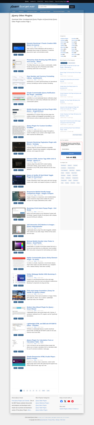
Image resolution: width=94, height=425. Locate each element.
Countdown (63, 167)
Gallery (62, 43)
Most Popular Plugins (45, 11)
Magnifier (78, 170)
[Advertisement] (34, 32)
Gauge (70, 180)
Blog (69, 11)
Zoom (73, 56)
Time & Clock (74, 54)
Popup (62, 177)
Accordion (74, 38)
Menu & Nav (63, 47)
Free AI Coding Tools (62, 1)
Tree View (73, 182)
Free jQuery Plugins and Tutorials (23, 6)
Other (35, 46)
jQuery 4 (69, 165)
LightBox (62, 45)
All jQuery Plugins (64, 38)
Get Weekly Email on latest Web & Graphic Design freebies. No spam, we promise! (71, 144)
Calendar (68, 172)
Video (78, 182)
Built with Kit (71, 157)
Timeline (67, 182)
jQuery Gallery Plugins (41, 410)
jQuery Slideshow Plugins (42, 403)
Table (73, 52)
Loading (73, 45)
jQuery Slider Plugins (41, 400)
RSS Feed (62, 419)
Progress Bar (75, 177)
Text (61, 54)
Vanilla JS (32, 1)
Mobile (73, 47)
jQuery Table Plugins (41, 407)
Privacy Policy (51, 419)
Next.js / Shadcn (49, 1)
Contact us (75, 408)
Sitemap (57, 419)
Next (43, 390)
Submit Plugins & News (66, 408)
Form (73, 42)
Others (62, 49)
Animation (63, 40)
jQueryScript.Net (43, 419)
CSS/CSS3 (40, 1)
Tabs (62, 182)
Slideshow (74, 50)
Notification (68, 177)
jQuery (27, 1)
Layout (73, 43)
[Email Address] (71, 149)
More (29, 410)
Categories (21, 11)
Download (21, 54)
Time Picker (75, 175)
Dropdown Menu (71, 167)
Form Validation (64, 170)
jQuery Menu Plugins (41, 405)
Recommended (72, 63)
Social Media (63, 52)
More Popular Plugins (77, 134)
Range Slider (63, 180)
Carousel (75, 165)
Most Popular (64, 63)
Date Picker (72, 170)
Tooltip (62, 56)
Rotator (73, 49)
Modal (62, 172)
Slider (62, 50)
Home (13, 11)
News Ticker (74, 172)
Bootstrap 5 (63, 165)
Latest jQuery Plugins (32, 11)
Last (48, 390)
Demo (15, 54)
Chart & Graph (75, 40)
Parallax (68, 175)
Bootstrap (63, 175)
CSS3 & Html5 (63, 42)
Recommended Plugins (59, 11)
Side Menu (75, 180)
